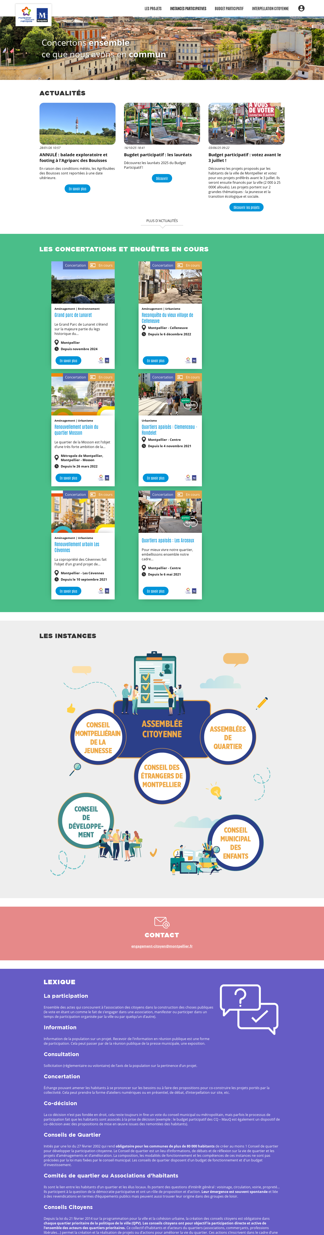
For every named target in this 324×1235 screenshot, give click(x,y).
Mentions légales (183, 1227)
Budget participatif (229, 8)
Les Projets (153, 8)
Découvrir (162, 178)
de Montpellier (133, 1227)
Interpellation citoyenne (270, 8)
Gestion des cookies (215, 1227)
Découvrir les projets (246, 207)
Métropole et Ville (107, 1227)
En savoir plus (77, 188)
